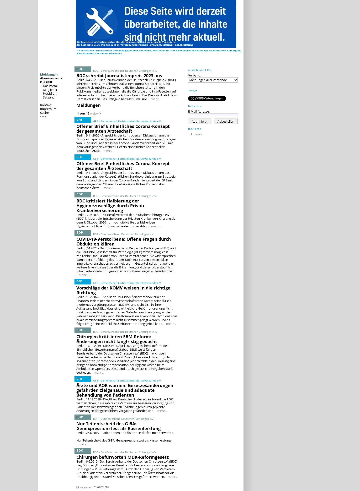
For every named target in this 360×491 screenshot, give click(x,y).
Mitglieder (50, 90)
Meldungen (49, 74)
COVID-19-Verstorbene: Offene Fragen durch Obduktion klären (123, 241)
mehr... (156, 99)
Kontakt (46, 105)
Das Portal (50, 86)
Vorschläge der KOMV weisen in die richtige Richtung (123, 290)
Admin (43, 116)
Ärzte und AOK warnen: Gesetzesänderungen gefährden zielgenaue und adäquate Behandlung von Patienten (124, 390)
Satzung (48, 97)
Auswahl (196, 134)
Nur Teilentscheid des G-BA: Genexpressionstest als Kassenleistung (118, 426)
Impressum (48, 109)
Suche (44, 113)
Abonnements (51, 78)
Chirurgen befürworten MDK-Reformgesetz (122, 457)
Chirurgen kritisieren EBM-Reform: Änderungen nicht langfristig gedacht (116, 339)
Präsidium (50, 93)
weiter (94, 113)
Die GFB (46, 82)
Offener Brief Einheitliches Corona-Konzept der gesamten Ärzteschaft (123, 128)
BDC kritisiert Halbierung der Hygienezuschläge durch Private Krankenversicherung (111, 205)
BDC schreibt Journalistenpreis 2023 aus (119, 75)
